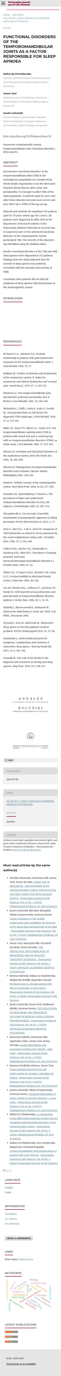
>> (10, 1170)
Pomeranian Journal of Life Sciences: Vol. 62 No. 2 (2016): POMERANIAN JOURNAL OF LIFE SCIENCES (34, 935)
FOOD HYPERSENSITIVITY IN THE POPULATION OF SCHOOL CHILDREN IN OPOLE (32, 1073)
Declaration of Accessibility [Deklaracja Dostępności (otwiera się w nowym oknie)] (21, 1363)
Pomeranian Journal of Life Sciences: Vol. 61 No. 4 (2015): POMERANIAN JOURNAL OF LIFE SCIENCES (33, 1106)
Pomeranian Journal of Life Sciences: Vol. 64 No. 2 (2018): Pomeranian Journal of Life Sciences (33, 996)
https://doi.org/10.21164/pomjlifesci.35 (30, 136)
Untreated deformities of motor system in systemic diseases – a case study (33, 1098)
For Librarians (12, 1223)
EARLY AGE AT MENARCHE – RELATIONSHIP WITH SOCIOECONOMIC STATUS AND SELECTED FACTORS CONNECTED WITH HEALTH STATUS (33, 890)
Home (6, 15)
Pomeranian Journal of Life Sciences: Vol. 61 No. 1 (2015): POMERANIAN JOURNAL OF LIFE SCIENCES (33, 902)
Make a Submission (19, 1238)
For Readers (11, 1213)
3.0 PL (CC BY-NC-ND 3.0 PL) (27, 849)
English (9, 1187)
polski (8, 1192)
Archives (17, 15)
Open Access (26, 1259)
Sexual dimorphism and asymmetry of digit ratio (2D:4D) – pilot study (31, 1049)
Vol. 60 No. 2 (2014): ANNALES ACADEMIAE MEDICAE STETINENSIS (26, 20)
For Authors (11, 1218)
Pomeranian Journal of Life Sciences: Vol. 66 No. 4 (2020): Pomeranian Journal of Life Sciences (34, 1159)
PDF (10, 760)
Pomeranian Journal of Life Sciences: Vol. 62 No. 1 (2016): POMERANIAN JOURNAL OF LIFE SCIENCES (33, 1057)
